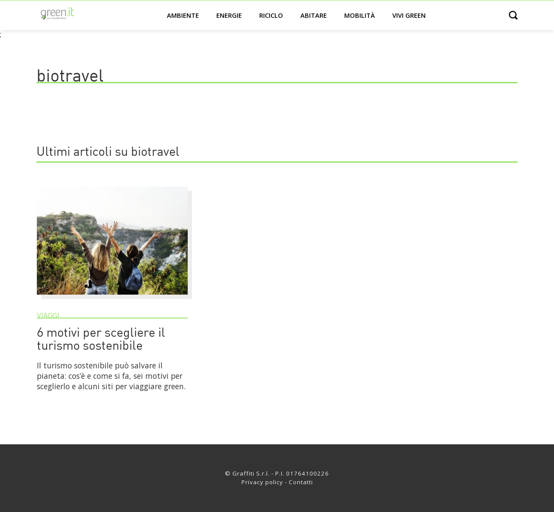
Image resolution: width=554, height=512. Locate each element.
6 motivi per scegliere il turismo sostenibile (101, 340)
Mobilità (359, 15)
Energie (229, 15)
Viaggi (48, 315)
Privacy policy (262, 482)
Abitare (313, 15)
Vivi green (409, 15)
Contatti (301, 482)
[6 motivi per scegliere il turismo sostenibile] (112, 298)
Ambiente (183, 15)
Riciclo (271, 15)
